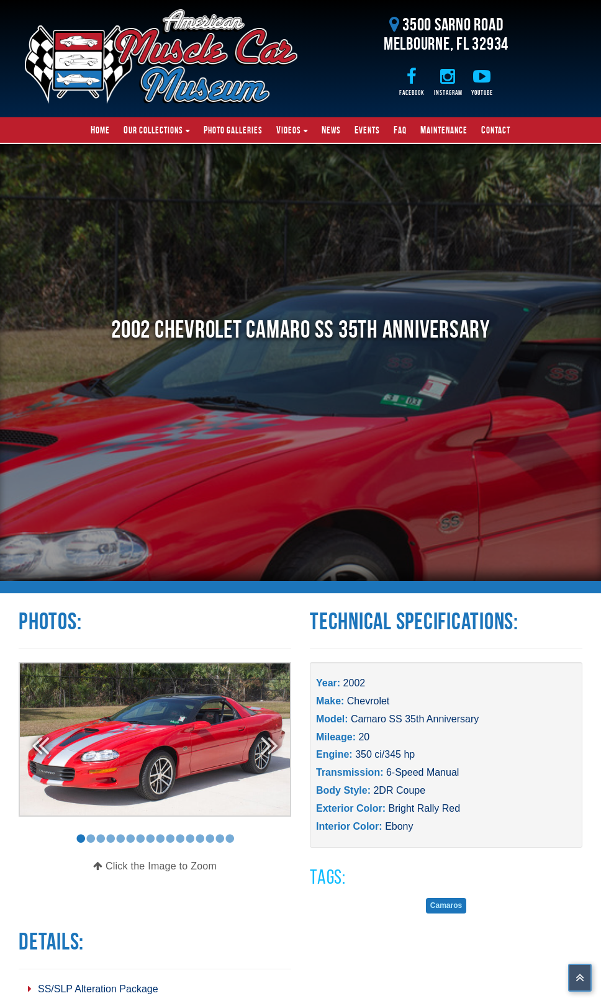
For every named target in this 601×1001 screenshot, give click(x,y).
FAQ (400, 129)
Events (367, 129)
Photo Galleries (233, 129)
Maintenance (444, 129)
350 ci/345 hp (385, 754)
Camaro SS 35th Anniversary (415, 719)
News (331, 129)
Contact (495, 129)
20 (363, 737)
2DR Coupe (399, 790)
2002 (354, 683)
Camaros (446, 905)
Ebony (399, 826)
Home (100, 129)
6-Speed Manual (422, 772)
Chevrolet (368, 701)
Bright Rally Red (424, 808)
